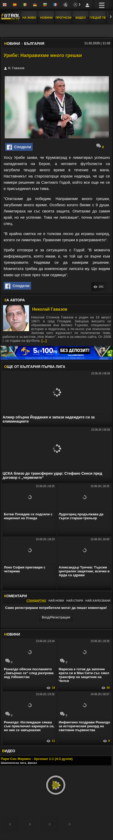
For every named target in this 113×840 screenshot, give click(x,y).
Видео (80, 17)
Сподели (19, 147)
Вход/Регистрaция (56, 617)
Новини (46, 17)
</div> (56, 30)
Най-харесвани (97, 600)
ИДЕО (8, 751)
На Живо (29, 17)
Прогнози (63, 17)
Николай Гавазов (49, 309)
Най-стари (74, 600)
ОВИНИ (12, 634)
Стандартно (36, 600)
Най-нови (56, 600)
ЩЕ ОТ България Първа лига (34, 367)
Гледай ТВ (98, 17)
